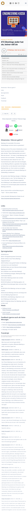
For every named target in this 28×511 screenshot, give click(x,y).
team (3, 107)
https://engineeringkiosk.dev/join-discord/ (12, 210)
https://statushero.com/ (15, 240)
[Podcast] (14, 65)
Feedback (3, 98)
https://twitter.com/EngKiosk (13, 327)
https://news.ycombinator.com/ (17, 212)
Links (2, 90)
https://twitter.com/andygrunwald (11, 314)
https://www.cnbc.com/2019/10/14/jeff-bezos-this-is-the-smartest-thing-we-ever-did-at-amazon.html (13, 236)
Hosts (2, 95)
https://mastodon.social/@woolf (11, 310)
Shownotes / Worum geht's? (8, 87)
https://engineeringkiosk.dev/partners (10, 198)
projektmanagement (16, 107)
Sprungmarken (5, 93)
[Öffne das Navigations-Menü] (26, 3)
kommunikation (5, 109)
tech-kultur (7, 107)
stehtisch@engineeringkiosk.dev (14, 322)
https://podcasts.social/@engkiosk (16, 325)
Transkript (3, 101)
